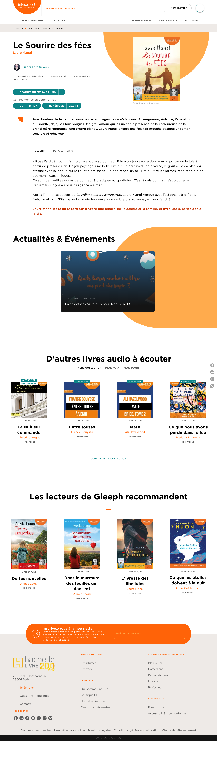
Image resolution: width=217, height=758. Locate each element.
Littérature (33, 28)
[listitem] (16, 718)
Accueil (19, 28)
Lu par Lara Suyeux (35, 67)
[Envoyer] (181, 634)
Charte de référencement (179, 730)
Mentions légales (99, 730)
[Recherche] (200, 8)
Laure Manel (22, 53)
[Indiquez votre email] (145, 634)
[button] (177, 8)
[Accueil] (27, 8)
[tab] (16, 20)
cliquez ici (64, 640)
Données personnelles (36, 730)
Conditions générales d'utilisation (136, 730)
